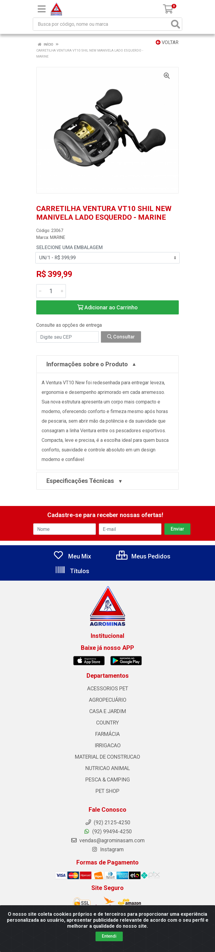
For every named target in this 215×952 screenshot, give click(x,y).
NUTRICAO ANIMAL (107, 768)
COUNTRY (107, 723)
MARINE (57, 237)
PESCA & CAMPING (107, 780)
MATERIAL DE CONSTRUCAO (107, 757)
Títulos (72, 571)
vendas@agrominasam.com (108, 840)
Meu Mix (72, 556)
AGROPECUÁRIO (107, 700)
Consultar (121, 337)
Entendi (109, 936)
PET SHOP (107, 791)
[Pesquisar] (175, 24)
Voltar (167, 42)
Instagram (107, 849)
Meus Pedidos (143, 556)
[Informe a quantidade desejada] (51, 291)
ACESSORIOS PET (107, 689)
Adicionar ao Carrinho (107, 307)
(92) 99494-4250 (108, 831)
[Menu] (41, 9)
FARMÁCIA (107, 734)
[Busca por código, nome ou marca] (101, 24)
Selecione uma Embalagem (69, 247)
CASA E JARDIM (107, 711)
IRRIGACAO (108, 745)
